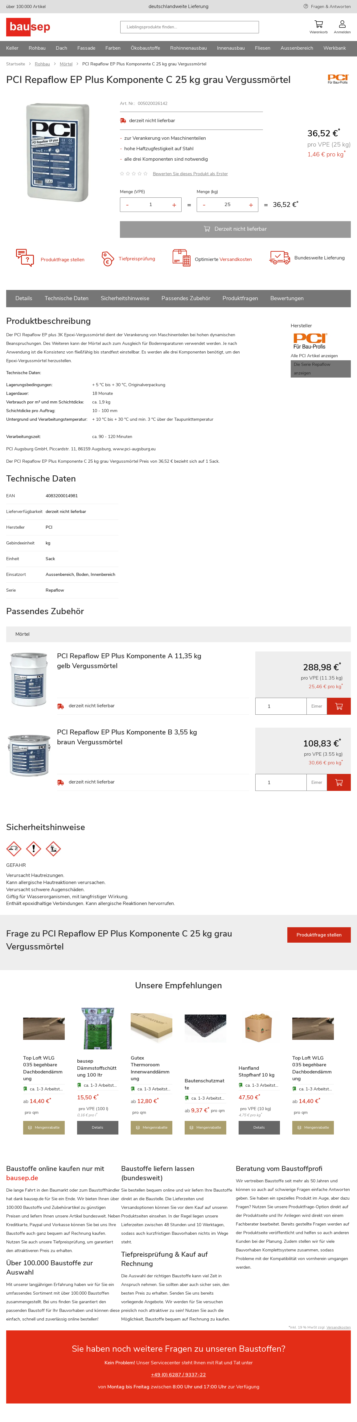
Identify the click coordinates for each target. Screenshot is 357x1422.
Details (23, 298)
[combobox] (189, 27)
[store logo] (37, 27)
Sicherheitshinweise (125, 298)
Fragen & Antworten (331, 7)
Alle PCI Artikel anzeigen (314, 356)
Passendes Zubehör (186, 298)
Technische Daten (66, 298)
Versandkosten (236, 259)
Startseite (15, 64)
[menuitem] (12, 48)
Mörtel (66, 64)
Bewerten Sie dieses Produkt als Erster (190, 174)
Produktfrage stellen (62, 259)
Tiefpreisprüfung (137, 258)
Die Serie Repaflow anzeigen (312, 369)
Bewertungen (287, 298)
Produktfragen (240, 298)
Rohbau (42, 64)
